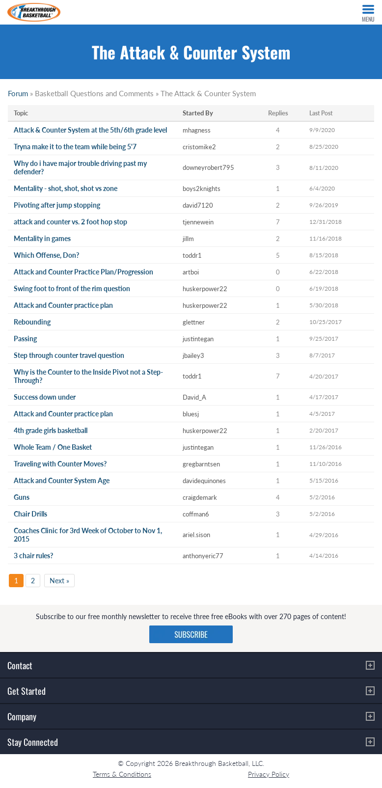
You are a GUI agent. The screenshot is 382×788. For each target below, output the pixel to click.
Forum (18, 93)
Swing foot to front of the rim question (72, 288)
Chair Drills (30, 514)
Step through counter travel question (69, 355)
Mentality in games (42, 238)
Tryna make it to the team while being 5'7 (75, 146)
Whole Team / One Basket (53, 447)
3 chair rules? (33, 555)
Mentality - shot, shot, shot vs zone (65, 188)
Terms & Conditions (122, 774)
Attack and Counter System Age (61, 480)
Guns (21, 497)
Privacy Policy (268, 774)
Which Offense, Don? (46, 255)
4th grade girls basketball (50, 430)
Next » (59, 580)
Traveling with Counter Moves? (60, 464)
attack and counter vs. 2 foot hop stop (70, 221)
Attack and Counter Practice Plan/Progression (83, 272)
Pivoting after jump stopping (57, 205)
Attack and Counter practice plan (63, 305)
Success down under (45, 397)
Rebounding (32, 322)
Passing (25, 338)
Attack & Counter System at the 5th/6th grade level (90, 130)
